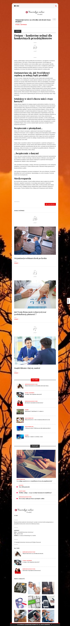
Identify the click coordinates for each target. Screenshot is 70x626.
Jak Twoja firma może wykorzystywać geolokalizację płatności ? (30, 313)
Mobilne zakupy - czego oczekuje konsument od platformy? (35, 492)
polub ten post (50, 204)
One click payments (24, 487)
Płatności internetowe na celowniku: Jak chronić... (33, 553)
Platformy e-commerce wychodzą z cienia (34, 436)
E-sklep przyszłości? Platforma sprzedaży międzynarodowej (37, 428)
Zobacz (17, 263)
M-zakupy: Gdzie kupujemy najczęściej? (33, 394)
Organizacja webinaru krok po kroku (30, 258)
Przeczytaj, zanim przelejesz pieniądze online (31, 498)
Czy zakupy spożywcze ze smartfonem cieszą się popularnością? (34, 481)
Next (55, 19)
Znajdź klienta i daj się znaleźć (27, 368)
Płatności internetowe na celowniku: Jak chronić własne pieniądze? (33, 20)
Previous (53, 19)
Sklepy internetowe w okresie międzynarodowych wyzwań (37, 419)
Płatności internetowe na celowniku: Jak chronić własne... (37, 385)
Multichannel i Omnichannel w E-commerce (34, 411)
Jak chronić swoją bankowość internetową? (34, 402)
